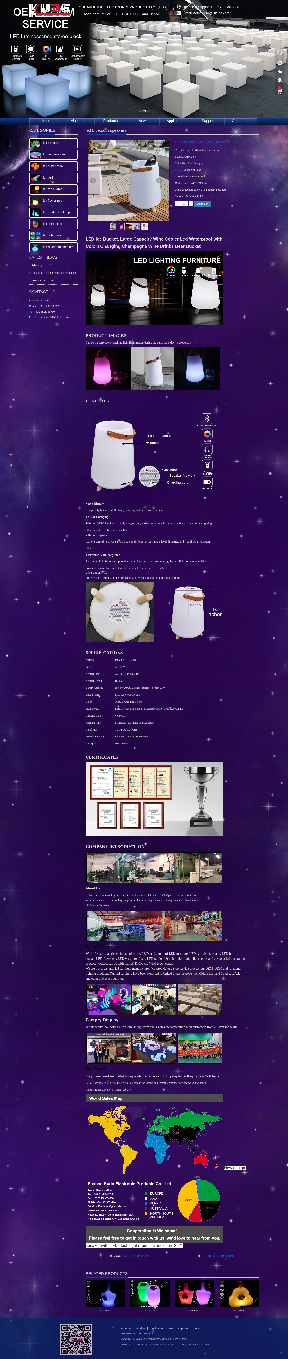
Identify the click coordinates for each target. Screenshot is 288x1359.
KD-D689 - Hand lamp (137, 1255)
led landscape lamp (56, 212)
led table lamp (52, 189)
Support (207, 121)
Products (110, 121)
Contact (196, 1328)
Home (45, 121)
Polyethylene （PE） (44, 280)
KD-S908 (239, 1310)
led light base (52, 235)
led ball (48, 177)
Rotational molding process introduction (54, 272)
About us (78, 121)
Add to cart (202, 203)
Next (159, 180)
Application (176, 121)
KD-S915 (105, 1310)
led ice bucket (52, 224)
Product (141, 1328)
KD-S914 (194, 1310)
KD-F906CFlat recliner (220, 1255)
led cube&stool (53, 166)
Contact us (240, 121)
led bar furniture (54, 154)
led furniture (51, 143)
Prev (93, 180)
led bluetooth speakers (58, 247)
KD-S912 (150, 1310)
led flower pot (52, 200)
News (142, 121)
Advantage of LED (42, 265)
